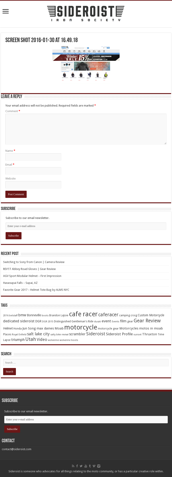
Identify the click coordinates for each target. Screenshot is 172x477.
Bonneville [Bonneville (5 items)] (34, 315)
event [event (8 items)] (106, 321)
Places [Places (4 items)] (7, 334)
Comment (12, 111)
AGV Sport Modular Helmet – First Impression (32, 276)
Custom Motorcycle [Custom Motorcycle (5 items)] (151, 315)
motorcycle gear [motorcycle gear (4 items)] (108, 328)
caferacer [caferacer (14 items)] (108, 314)
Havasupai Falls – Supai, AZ (20, 282)
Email (9, 164)
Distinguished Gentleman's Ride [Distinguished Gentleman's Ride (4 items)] (73, 321)
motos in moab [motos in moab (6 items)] (151, 328)
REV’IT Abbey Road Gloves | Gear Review (29, 269)
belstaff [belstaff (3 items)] (13, 315)
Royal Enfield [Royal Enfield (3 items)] (19, 334)
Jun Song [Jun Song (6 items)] (29, 328)
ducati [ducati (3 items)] (97, 321)
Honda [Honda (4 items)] (17, 328)
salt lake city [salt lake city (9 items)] (38, 334)
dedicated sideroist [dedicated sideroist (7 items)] (18, 321)
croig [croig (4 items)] (134, 315)
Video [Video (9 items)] (42, 339)
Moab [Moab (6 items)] (59, 328)
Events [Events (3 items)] (115, 321)
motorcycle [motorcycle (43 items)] (80, 327)
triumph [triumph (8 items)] (18, 339)
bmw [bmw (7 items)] (22, 315)
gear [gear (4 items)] (130, 321)
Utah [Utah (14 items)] (30, 339)
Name (10, 150)
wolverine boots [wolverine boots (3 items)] (69, 340)
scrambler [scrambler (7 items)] (77, 334)
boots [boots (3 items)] (45, 315)
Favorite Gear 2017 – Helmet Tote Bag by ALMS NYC (36, 289)
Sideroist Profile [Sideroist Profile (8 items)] (119, 334)
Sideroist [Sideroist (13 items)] (95, 333)
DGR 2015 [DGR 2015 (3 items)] (47, 321)
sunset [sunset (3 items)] (137, 334)
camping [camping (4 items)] (124, 315)
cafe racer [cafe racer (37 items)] (83, 314)
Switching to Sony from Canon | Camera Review (33, 262)
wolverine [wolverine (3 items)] (53, 340)
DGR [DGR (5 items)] (38, 321)
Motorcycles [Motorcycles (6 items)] (128, 328)
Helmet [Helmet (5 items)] (8, 328)
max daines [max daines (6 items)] (45, 328)
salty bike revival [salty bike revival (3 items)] (59, 334)
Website (10, 178)
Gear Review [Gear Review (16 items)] (147, 320)
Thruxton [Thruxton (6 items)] (149, 334)
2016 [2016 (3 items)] (6, 315)
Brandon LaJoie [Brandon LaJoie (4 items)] (58, 315)
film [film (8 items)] (123, 321)
